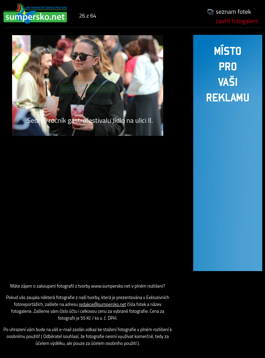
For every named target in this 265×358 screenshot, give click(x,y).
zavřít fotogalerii (237, 21)
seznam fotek (233, 11)
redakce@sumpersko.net (102, 304)
